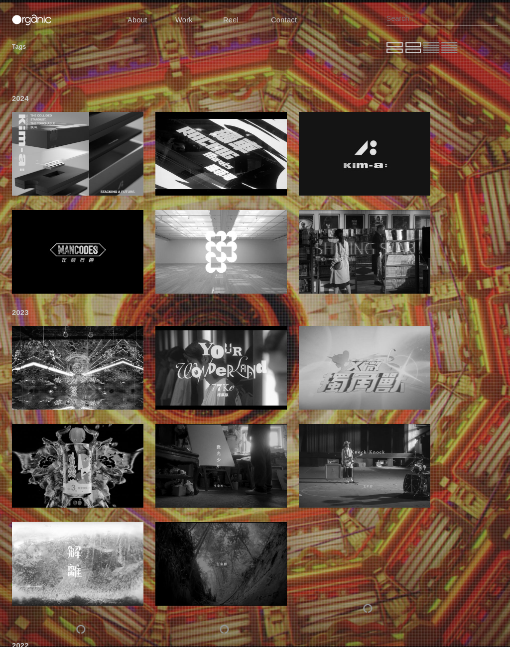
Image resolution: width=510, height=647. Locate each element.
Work (184, 20)
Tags (19, 46)
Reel (231, 20)
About (137, 20)
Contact (284, 20)
